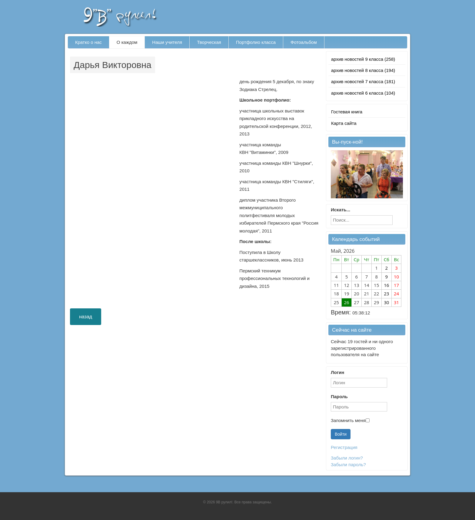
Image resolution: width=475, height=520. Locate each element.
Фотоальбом (304, 42)
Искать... (340, 209)
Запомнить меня (348, 420)
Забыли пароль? (348, 464)
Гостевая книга (346, 111)
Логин (337, 372)
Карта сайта (344, 123)
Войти (341, 434)
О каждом (127, 42)
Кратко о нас (88, 42)
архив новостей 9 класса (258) (363, 59)
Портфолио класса (256, 42)
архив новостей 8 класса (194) (363, 70)
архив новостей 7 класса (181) (363, 81)
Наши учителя (167, 42)
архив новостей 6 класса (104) (363, 93)
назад (85, 316)
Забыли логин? (347, 457)
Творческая (209, 42)
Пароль (339, 396)
